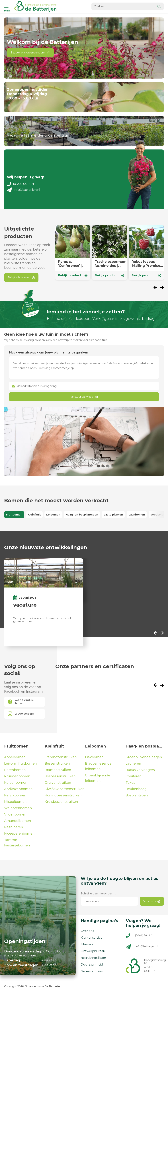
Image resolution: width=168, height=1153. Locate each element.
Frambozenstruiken (61, 757)
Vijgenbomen (15, 814)
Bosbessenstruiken (60, 776)
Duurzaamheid (92, 964)
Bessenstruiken (57, 763)
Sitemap (87, 944)
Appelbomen (15, 757)
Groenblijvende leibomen (97, 777)
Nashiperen (13, 827)
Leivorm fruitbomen (20, 763)
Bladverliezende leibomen (98, 766)
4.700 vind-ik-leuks (21, 701)
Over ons (87, 930)
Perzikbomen (15, 795)
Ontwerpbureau (93, 950)
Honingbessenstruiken (63, 795)
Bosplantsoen (137, 795)
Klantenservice (91, 937)
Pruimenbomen (17, 776)
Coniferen (134, 776)
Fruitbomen (14, 514)
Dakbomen (94, 757)
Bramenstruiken (58, 770)
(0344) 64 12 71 (20, 183)
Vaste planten (113, 514)
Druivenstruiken (58, 782)
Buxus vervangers (140, 770)
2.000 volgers (21, 713)
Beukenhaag (136, 789)
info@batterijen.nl (23, 189)
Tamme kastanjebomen (17, 842)
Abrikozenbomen (18, 789)
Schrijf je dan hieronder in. (98, 893)
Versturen (151, 900)
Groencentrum (92, 971)
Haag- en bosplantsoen (82, 514)
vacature (25, 604)
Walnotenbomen (18, 808)
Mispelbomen (15, 801)
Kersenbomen (15, 782)
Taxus (130, 782)
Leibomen (53, 514)
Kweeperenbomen (19, 833)
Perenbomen (15, 770)
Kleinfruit (34, 514)
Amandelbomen (17, 820)
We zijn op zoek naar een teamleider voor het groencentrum (42, 619)
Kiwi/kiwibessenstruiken (64, 789)
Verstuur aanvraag (84, 396)
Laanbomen (136, 514)
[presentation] (156, 287)
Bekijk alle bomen (21, 277)
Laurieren (133, 763)
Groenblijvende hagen (144, 757)
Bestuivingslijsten (93, 957)
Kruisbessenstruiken (61, 801)
